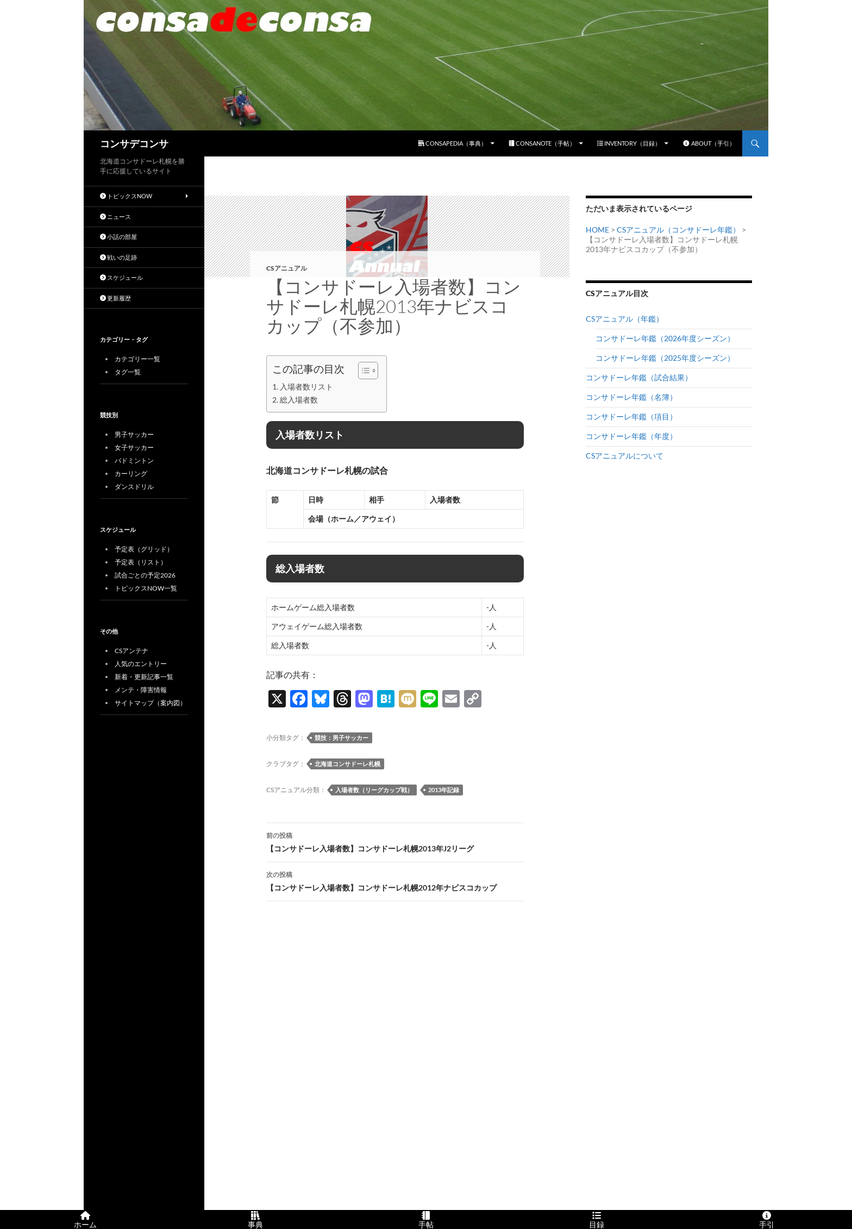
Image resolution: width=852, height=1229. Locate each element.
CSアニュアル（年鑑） (624, 318)
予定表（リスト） (141, 562)
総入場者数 (299, 399)
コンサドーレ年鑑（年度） (631, 436)
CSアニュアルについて (624, 455)
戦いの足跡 (118, 257)
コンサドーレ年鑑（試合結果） (639, 377)
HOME (597, 229)
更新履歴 (115, 298)
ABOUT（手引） (708, 143)
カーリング (131, 473)
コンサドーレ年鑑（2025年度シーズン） (665, 357)
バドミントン (134, 460)
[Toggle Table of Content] (362, 370)
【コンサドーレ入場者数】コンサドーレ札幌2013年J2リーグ (395, 841)
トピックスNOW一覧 (146, 588)
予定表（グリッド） (144, 549)
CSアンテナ (131, 651)
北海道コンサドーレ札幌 (347, 763)
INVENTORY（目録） (629, 143)
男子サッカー (134, 434)
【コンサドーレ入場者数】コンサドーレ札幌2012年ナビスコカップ (395, 880)
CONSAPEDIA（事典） (452, 143)
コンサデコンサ (134, 143)
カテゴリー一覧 (137, 359)
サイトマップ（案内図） (150, 703)
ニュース (115, 216)
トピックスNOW (126, 195)
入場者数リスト (306, 386)
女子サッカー (134, 447)
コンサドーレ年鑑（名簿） (631, 397)
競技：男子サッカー (341, 737)
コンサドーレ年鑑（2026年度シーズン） (665, 338)
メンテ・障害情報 (141, 690)
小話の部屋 (118, 236)
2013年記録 (443, 789)
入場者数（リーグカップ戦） (374, 789)
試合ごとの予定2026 (145, 575)
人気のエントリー (141, 664)
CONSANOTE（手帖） (542, 143)
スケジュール (121, 277)
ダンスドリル (134, 486)
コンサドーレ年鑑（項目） (631, 416)
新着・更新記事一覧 (144, 677)
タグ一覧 (128, 372)
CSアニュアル (286, 268)
